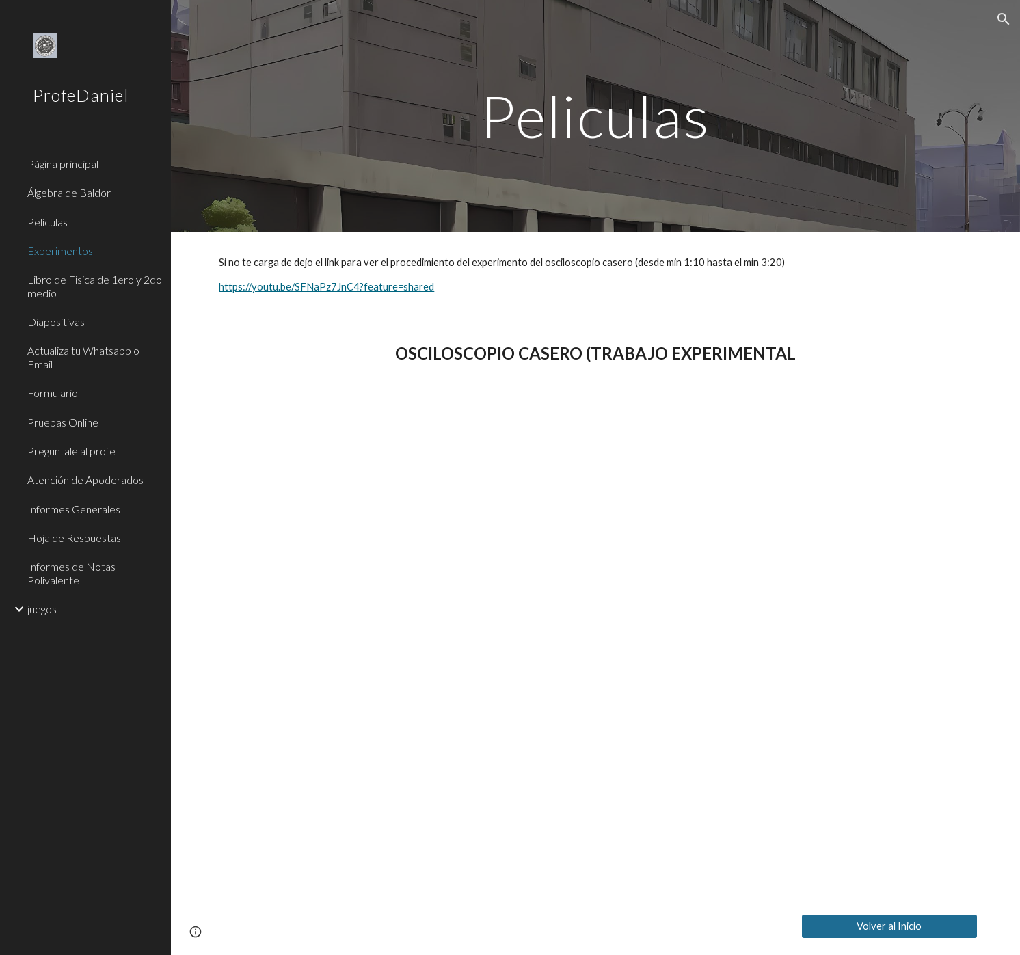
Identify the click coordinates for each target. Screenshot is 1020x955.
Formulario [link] (52, 392)
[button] (1003, 19)
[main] (595, 115)
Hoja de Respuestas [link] (74, 537)
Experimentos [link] (60, 250)
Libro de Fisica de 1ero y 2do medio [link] (94, 286)
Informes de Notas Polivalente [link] (71, 573)
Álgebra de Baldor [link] (69, 192)
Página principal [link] (62, 163)
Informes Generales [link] (73, 508)
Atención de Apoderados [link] (85, 479)
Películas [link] (47, 221)
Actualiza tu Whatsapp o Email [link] (83, 357)
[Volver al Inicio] (889, 926)
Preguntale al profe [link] (71, 450)
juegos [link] (42, 608)
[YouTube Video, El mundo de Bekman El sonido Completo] (595, 643)
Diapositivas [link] (56, 321)
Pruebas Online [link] (62, 422)
